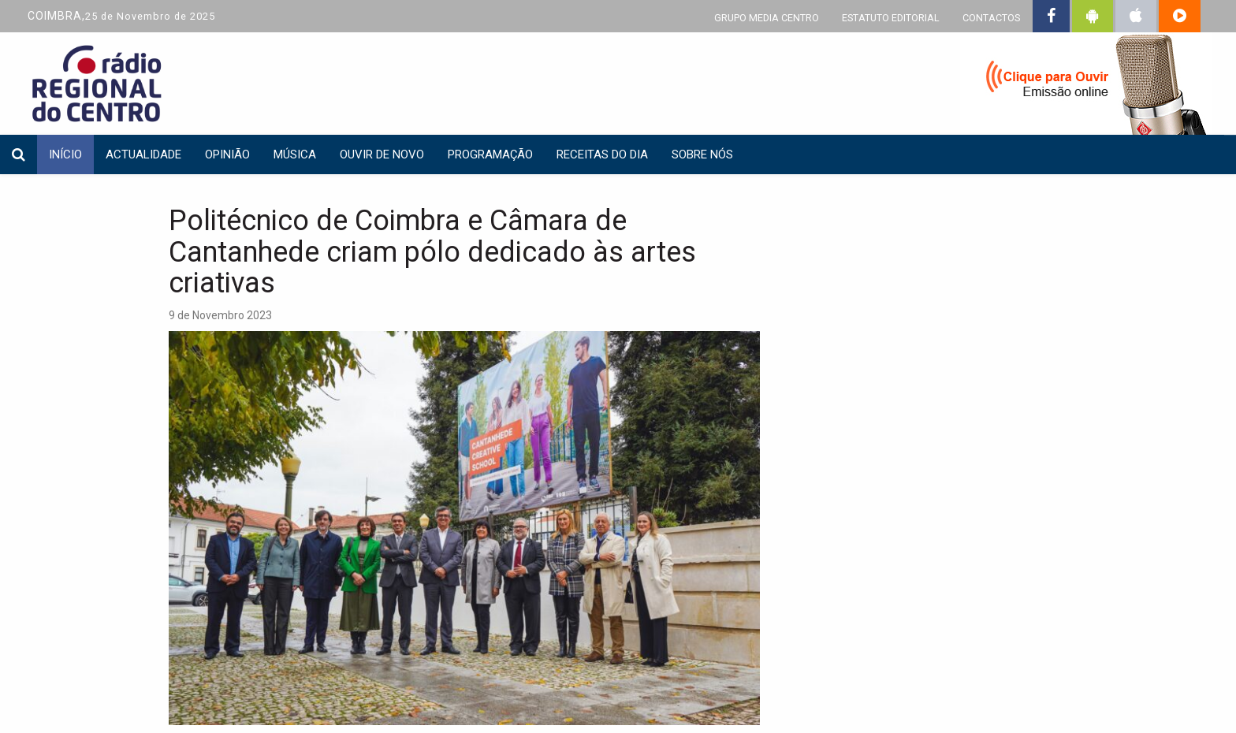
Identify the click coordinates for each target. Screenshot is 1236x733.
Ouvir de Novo (382, 154)
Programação (490, 154)
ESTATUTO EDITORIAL (891, 18)
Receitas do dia (602, 154)
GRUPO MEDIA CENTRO (766, 18)
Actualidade (143, 154)
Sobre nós (702, 154)
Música (295, 154)
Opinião (227, 154)
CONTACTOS (991, 18)
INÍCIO (65, 154)
